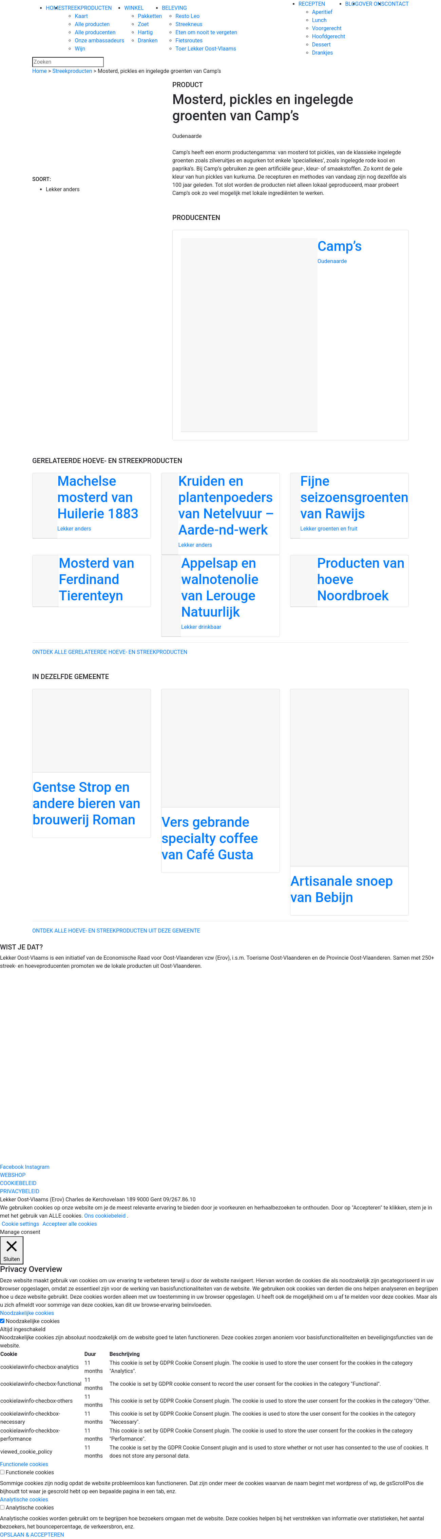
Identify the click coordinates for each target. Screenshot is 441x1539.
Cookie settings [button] (20, 1224)
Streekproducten (72, 71)
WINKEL (134, 8)
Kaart (81, 16)
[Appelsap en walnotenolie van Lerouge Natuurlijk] (220, 596)
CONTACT (396, 4)
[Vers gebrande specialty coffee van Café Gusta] (220, 781)
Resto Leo (187, 16)
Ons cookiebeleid (105, 1216)
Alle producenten (95, 32)
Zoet (143, 24)
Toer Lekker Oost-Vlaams (205, 48)
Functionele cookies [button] (24, 1464)
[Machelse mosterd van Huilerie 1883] (92, 505)
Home (39, 71)
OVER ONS (371, 4)
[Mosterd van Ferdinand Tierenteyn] (92, 581)
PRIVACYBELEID (19, 1191)
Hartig (145, 32)
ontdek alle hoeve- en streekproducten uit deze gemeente (116, 930)
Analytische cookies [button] (24, 1499)
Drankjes (322, 52)
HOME (53, 8)
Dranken (147, 40)
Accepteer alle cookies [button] (69, 1224)
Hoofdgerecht (328, 36)
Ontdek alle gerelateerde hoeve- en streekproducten (109, 652)
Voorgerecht (327, 28)
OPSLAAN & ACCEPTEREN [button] (32, 1535)
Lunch (319, 20)
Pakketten (150, 16)
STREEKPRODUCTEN (86, 8)
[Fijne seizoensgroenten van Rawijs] (349, 505)
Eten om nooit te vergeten (206, 32)
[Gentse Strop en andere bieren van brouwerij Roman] (92, 763)
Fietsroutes (189, 40)
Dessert (321, 44)
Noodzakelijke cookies (33, 1321)
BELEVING (174, 8)
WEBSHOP (12, 1175)
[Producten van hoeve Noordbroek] (349, 581)
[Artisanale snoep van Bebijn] (349, 802)
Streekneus (188, 24)
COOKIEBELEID (18, 1183)
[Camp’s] (290, 335)
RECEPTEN (312, 4)
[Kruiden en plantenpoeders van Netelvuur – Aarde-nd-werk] (220, 514)
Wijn (80, 48)
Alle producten (92, 24)
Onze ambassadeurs (99, 40)
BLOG (352, 4)
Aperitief (322, 12)
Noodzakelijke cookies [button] (27, 1313)
